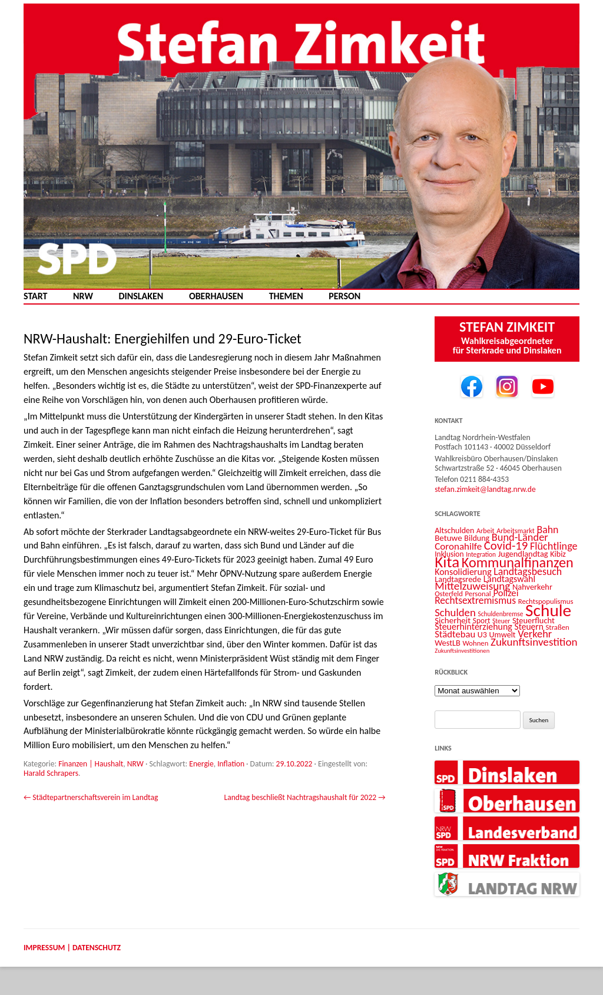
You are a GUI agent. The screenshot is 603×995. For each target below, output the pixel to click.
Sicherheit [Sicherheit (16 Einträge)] (453, 620)
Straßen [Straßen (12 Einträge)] (557, 627)
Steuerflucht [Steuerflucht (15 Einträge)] (533, 620)
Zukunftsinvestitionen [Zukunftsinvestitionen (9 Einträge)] (462, 650)
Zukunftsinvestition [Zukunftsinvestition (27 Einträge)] (534, 642)
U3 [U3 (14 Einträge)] (482, 635)
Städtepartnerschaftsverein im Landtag (91, 797)
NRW (83, 296)
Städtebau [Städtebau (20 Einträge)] (455, 634)
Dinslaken (140, 296)
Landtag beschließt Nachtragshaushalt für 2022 (304, 797)
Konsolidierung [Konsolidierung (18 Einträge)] (463, 571)
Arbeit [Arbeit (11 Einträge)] (485, 530)
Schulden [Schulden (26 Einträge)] (455, 612)
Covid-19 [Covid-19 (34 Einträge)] (506, 545)
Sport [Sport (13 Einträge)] (482, 621)
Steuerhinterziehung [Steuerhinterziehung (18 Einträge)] (473, 626)
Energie (201, 764)
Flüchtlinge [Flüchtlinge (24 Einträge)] (554, 546)
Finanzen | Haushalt (90, 764)
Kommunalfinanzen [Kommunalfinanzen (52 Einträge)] (518, 562)
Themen (286, 296)
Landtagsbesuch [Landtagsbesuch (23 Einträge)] (527, 571)
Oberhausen (216, 296)
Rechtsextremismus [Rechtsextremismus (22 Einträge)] (475, 600)
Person (344, 296)
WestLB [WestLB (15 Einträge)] (447, 642)
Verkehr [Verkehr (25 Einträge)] (535, 633)
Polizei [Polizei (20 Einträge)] (505, 593)
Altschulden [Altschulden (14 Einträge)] (454, 530)
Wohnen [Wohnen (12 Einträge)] (475, 643)
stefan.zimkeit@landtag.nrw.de (485, 489)
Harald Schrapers (51, 773)
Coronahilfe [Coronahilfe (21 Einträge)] (458, 546)
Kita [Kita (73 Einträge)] (447, 561)
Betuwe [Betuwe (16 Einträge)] (448, 538)
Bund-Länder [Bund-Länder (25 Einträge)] (520, 537)
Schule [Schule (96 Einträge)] (548, 610)
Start (35, 296)
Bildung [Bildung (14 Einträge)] (476, 538)
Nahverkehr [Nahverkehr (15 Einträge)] (532, 586)
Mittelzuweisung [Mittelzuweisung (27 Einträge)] (472, 586)
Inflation (230, 764)
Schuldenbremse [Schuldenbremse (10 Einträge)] (500, 614)
